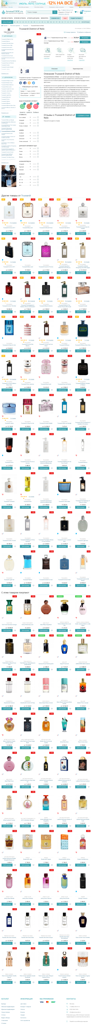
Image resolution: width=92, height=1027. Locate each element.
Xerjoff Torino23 (64, 663)
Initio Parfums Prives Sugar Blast (27, 741)
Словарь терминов (71, 32)
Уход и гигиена (5, 1012)
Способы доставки (23, 7)
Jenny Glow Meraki (9, 898)
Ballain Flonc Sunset (82, 703)
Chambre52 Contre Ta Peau (27, 703)
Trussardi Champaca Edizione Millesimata (6, 129)
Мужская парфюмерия (8, 1009)
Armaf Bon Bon (64, 742)
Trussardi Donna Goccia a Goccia (7, 58)
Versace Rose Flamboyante (46, 663)
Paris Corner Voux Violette (83, 937)
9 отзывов (68, 301)
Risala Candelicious (82, 859)
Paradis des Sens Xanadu (9, 937)
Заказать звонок (63, 14)
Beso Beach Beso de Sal (46, 703)
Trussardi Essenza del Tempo (6, 134)
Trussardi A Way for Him (7, 80)
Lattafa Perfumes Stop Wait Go (27, 781)
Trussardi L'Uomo (5, 93)
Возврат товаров (26, 1006)
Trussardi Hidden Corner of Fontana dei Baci (8, 137)
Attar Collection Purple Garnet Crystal (9, 741)
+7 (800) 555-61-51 (66, 10)
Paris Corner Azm (82, 742)
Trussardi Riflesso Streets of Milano (83, 384)
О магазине (4, 1020)
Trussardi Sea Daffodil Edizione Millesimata (7, 155)
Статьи (3, 1015)
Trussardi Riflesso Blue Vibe (8, 105)
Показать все (4, 73)
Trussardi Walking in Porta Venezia (28, 540)
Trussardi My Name (64, 227)
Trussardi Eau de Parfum (7, 63)
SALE (65, 18)
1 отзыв (86, 340)
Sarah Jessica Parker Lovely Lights (82, 624)
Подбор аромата (76, 18)
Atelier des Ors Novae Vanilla (46, 741)
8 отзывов (68, 262)
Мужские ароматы (20, 18)
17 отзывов (13, 223)
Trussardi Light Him (6, 95)
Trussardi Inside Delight (7, 67)
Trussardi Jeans (9, 423)
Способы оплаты (38, 7)
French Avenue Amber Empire (64, 976)
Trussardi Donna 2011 (6, 47)
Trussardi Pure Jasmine (27, 384)
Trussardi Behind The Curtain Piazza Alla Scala (8, 126)
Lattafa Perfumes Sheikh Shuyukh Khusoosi (9, 859)
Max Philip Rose (9, 781)
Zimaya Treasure (82, 898)
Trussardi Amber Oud (6, 82)
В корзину (85, 38)
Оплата (23, 1009)
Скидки (71, 7)
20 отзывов (31, 301)
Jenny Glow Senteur (27, 898)
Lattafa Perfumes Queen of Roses (64, 820)
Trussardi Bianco (5, 41)
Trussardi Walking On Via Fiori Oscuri (64, 462)
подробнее (46, 58)
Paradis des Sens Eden (27, 937)
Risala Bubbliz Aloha (64, 859)
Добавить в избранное (84, 32)
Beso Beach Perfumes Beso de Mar (64, 702)
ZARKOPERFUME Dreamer (83, 663)
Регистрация (87, 7)
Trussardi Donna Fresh (7, 55)
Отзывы (3, 1023)
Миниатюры (44, 18)
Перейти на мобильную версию (79, 1021)
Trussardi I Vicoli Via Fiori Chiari (7, 140)
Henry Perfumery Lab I (27, 624)
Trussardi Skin (27, 501)
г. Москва (10, 7)
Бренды (3, 1004)
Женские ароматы (7, 18)
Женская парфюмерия (7, 1006)
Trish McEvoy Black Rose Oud (9, 663)
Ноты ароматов (25, 1020)
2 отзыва (13, 262)
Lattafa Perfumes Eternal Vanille (46, 781)
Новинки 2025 (55, 18)
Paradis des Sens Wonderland (64, 937)
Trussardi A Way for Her (7, 39)
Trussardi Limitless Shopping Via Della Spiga (8, 146)
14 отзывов (49, 223)
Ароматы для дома (33, 18)
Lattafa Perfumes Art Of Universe (64, 781)
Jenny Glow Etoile (64, 898)
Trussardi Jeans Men (6, 91)
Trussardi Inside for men (7, 89)
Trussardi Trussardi (9, 501)
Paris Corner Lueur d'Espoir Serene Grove (46, 976)
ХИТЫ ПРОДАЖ (7, 22)
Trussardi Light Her (9, 579)
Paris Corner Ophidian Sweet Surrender (27, 976)
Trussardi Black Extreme (7, 84)
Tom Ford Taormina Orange (9, 624)
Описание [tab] (54, 68)
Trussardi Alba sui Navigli (7, 120)
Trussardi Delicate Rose (7, 43)
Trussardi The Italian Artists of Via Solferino (46, 540)
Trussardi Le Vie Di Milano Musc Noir (8, 143)
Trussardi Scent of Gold (7, 152)
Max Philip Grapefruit (46, 624)
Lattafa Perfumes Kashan (83, 781)
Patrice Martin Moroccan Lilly (64, 624)
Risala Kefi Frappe (46, 859)
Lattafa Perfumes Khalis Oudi (82, 820)
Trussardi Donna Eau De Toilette (7, 50)
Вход (81, 7)
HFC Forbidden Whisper (27, 820)
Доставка (23, 1004)
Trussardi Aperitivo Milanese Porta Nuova (8, 122)
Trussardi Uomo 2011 (9, 267)
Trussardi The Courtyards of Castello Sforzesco (82, 423)
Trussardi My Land (6, 97)
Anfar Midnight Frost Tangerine (46, 820)
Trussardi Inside (5, 65)
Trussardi (26, 195)
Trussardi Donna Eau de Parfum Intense (7, 53)
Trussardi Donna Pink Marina (8, 61)
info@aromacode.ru (75, 1012)
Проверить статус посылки (56, 7)
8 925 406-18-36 (74, 1009)
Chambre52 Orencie (9, 703)
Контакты (23, 1017)
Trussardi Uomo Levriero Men (64, 540)
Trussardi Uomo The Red (9, 306)
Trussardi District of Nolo (8, 131)
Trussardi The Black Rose (7, 157)
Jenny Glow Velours (46, 898)
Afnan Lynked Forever (9, 820)
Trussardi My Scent (46, 384)
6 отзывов (31, 223)
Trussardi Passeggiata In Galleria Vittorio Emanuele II (8, 149)
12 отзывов (49, 340)
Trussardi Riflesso (5, 103)
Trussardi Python (5, 101)
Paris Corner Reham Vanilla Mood (9, 976)
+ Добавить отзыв (83, 115)
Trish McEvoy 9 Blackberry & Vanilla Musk (27, 663)
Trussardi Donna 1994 (6, 45)
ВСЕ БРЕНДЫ (86, 22)
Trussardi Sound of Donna (46, 267)
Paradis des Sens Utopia (46, 937)
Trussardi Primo (5, 99)
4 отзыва (68, 223)
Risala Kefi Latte (27, 859)
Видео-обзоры (5, 1017)
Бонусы (23, 1012)
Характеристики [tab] (78, 68)
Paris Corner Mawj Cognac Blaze (83, 976)
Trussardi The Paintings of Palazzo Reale (83, 501)
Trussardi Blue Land (6, 87)
